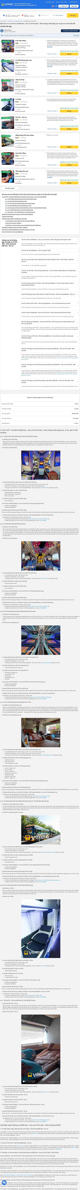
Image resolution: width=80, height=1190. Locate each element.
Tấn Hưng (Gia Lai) (46, 662)
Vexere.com (34, 1133)
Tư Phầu (44, 965)
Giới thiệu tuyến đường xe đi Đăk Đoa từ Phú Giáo (14, 218)
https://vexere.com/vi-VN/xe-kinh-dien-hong (39, 518)
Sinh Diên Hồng (45, 578)
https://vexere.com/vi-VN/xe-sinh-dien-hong (38, 606)
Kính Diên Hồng (45, 487)
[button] (50, 240)
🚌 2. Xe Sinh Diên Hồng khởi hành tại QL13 (16, 201)
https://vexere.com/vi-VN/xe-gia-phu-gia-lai (39, 1119)
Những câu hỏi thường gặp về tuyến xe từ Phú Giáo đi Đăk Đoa (17, 214)
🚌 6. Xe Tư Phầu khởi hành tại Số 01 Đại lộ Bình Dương (19, 210)
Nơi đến (25, 14)
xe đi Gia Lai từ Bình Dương (14, 21)
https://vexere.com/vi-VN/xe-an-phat (41, 796)
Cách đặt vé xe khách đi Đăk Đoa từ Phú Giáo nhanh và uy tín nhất (18, 229)
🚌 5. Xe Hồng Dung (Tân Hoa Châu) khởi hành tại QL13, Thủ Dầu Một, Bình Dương (25, 207)
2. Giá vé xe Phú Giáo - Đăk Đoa (13, 223)
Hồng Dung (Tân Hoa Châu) (48, 852)
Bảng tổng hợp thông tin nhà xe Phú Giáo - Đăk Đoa (14, 227)
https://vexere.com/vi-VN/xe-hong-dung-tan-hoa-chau (47, 880)
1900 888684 (43, 520)
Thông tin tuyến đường (7, 216)
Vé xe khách (3, 21)
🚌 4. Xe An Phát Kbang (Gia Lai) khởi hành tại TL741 (18, 205)
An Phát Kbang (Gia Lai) (47, 755)
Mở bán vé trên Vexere (61, 2)
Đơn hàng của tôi (50, 2)
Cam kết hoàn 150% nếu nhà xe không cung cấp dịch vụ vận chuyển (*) (24, 4)
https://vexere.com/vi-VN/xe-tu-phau (33, 995)
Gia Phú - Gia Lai (46, 1092)
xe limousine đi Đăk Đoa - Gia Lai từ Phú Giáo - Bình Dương (18, 1175)
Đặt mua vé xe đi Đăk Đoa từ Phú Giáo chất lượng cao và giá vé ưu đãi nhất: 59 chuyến (29, 194)
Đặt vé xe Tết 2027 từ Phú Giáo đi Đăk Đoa (12, 231)
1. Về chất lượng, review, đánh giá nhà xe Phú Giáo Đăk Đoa (20, 221)
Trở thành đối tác (73, 2)
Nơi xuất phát (8, 14)
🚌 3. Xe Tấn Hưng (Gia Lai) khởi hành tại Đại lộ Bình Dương (20, 203)
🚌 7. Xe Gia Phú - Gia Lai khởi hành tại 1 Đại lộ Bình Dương (20, 212)
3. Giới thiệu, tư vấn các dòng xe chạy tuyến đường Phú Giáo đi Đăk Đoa (23, 225)
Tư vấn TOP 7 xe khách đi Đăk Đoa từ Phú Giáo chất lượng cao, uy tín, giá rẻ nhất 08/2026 (24, 196)
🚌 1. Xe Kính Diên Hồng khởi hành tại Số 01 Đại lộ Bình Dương (20, 199)
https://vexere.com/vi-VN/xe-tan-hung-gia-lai (40, 697)
